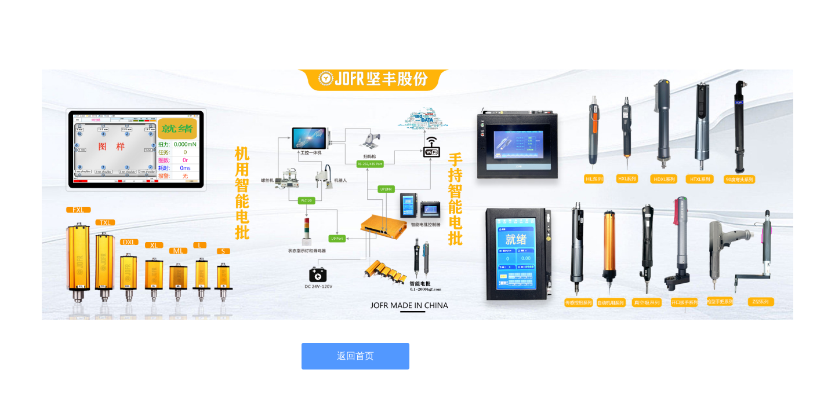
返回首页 (355, 356)
